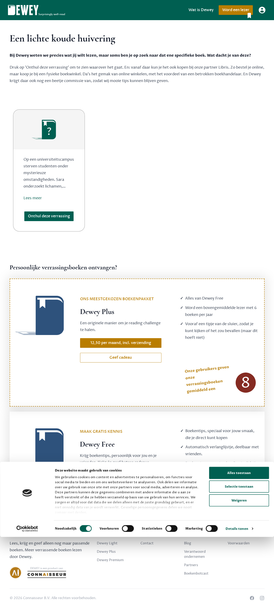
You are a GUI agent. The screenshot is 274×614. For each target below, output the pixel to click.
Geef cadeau (120, 357)
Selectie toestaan (239, 564)
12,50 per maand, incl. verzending (120, 342)
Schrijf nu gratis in (120, 475)
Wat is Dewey (201, 10)
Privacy (233, 535)
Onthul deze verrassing (49, 216)
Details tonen (237, 606)
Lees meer (32, 198)
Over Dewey (194, 535)
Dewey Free (106, 535)
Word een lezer (237, 11)
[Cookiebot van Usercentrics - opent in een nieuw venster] (27, 606)
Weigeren (239, 577)
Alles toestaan (239, 550)
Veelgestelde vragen (156, 535)
